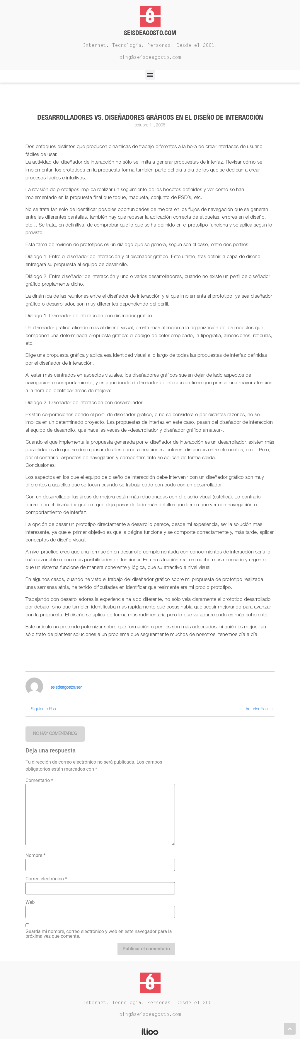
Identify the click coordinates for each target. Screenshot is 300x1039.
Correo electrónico (46, 879)
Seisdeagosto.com (150, 33)
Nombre (35, 855)
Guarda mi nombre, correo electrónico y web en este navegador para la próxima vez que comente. (98, 934)
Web (30, 902)
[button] (150, 75)
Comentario (39, 780)
